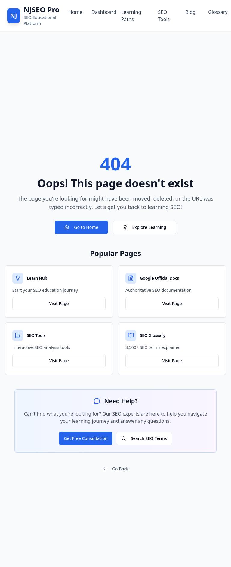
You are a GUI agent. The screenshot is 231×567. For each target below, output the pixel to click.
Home (75, 12)
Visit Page (59, 303)
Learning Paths (131, 16)
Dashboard (101, 12)
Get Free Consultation (85, 438)
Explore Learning (144, 227)
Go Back (115, 469)
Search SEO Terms (144, 438)
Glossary (216, 12)
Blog (190, 12)
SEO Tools (164, 16)
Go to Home (81, 227)
